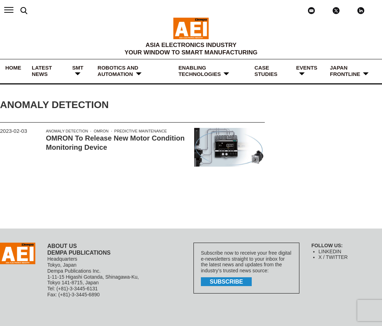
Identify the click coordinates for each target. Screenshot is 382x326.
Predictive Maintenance (140, 131)
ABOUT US (62, 246)
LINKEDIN (329, 251)
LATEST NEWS (42, 71)
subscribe (226, 282)
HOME (13, 68)
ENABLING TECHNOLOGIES (199, 71)
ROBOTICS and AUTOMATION (117, 71)
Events (306, 68)
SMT (77, 68)
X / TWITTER (333, 257)
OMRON (101, 131)
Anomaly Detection (67, 131)
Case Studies (266, 71)
